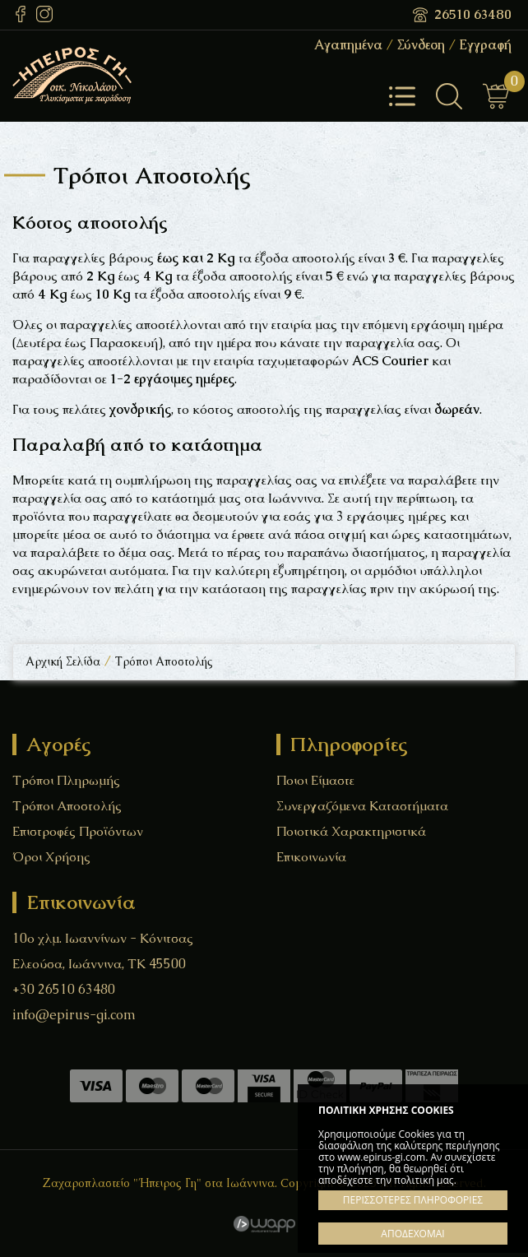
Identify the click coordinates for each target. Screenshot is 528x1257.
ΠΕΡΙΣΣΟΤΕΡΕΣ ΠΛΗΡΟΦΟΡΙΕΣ (413, 1200)
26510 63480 (473, 14)
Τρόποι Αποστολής (67, 805)
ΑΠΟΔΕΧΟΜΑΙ (412, 1234)
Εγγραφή (485, 44)
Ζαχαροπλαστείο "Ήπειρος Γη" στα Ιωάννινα (115, 75)
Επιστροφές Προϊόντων (77, 831)
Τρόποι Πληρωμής (66, 780)
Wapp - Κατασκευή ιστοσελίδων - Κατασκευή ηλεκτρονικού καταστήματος (264, 1224)
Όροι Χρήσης (51, 856)
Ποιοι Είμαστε (315, 780)
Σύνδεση (420, 44)
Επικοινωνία (311, 856)
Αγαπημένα (348, 44)
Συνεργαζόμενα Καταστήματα (362, 805)
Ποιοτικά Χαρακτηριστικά (351, 831)
